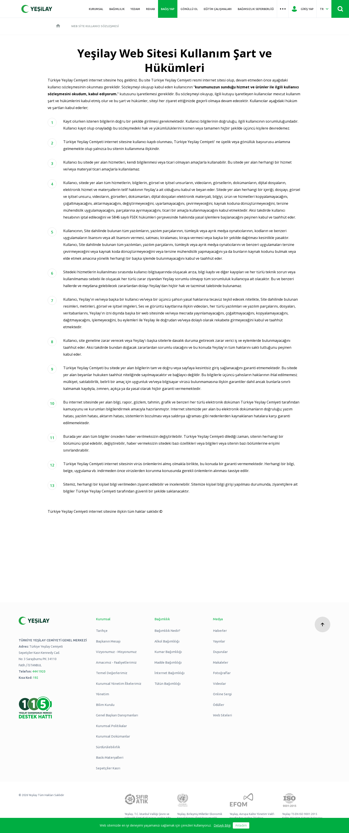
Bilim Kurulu (105, 705)
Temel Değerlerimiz (111, 673)
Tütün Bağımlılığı (167, 683)
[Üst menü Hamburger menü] (283, 9)
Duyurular (220, 652)
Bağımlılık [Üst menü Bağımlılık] (117, 8)
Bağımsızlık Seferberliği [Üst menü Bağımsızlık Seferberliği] (256, 8)
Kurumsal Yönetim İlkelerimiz (118, 683)
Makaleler (220, 662)
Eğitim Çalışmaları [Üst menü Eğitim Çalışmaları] (218, 8)
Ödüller (218, 705)
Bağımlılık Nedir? (167, 630)
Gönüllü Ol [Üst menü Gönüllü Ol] (189, 8)
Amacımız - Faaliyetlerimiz (116, 662)
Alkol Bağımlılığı (166, 641)
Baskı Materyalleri (109, 757)
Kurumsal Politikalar (111, 726)
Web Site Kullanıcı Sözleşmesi (95, 26)
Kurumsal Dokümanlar (113, 736)
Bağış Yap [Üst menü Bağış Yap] (167, 8)
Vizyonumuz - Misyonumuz (116, 652)
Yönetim (102, 694)
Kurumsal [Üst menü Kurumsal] (96, 8)
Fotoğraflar (222, 673)
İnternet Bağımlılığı (169, 673)
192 (35, 677)
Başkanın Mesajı (108, 641)
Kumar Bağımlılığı (168, 652)
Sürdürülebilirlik (108, 747)
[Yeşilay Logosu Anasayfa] (36, 9)
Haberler (220, 630)
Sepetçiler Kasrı (108, 768)
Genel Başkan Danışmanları (117, 715)
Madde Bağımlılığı (168, 662)
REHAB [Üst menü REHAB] (150, 8)
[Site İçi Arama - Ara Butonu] (340, 9)
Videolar (219, 683)
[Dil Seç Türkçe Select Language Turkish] (324, 9)
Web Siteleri (222, 715)
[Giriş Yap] (303, 9)
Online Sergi (222, 694)
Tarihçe (102, 630)
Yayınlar (219, 641)
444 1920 (38, 671)
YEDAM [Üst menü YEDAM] (135, 8)
